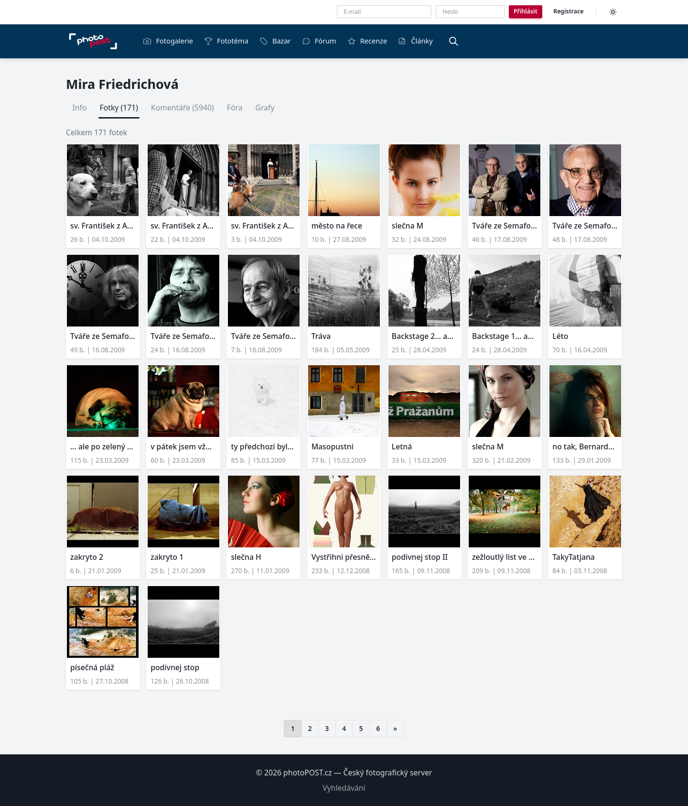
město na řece (337, 225)
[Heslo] (470, 11)
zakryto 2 (86, 557)
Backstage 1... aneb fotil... (505, 336)
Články (415, 40)
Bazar (275, 40)
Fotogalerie (168, 40)
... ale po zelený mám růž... (103, 446)
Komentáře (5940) (182, 107)
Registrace (568, 11)
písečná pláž (92, 667)
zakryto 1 (166, 557)
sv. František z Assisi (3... (103, 225)
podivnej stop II (420, 557)
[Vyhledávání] (453, 41)
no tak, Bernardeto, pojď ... (585, 446)
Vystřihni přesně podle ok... (344, 557)
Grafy (264, 107)
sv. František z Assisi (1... (263, 225)
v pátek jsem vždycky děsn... (183, 446)
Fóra (235, 107)
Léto (560, 336)
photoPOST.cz (307, 772)
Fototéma (226, 40)
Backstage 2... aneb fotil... (424, 336)
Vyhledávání (343, 788)
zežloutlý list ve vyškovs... (505, 557)
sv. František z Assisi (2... (183, 225)
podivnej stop (174, 667)
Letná (402, 446)
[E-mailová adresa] (384, 11)
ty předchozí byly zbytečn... (263, 446)
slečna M (407, 225)
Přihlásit (526, 11)
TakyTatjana (573, 557)
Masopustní (333, 446)
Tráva (321, 336)
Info (80, 107)
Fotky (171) (119, 107)
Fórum (319, 40)
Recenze (367, 40)
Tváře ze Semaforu (505, 225)
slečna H (246, 557)
